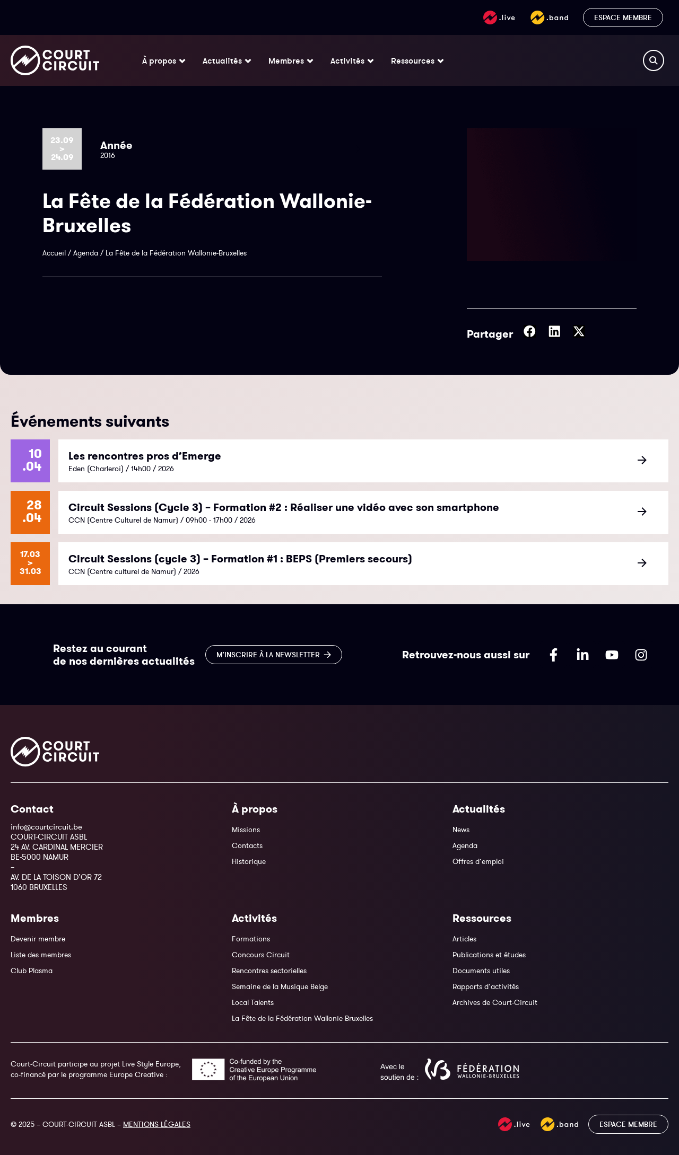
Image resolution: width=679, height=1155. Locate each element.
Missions (246, 829)
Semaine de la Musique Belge (280, 986)
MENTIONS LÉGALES (156, 1124)
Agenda (85, 253)
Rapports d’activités (485, 986)
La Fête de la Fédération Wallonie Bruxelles (302, 1018)
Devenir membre (38, 939)
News (460, 829)
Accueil (54, 253)
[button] (530, 331)
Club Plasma (32, 970)
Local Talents (253, 1002)
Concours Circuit (261, 954)
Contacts (247, 845)
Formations (251, 939)
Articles (464, 939)
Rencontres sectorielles (269, 970)
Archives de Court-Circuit (494, 1002)
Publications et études (489, 954)
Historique (249, 861)
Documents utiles (481, 970)
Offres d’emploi (478, 861)
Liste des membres (41, 954)
